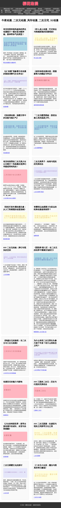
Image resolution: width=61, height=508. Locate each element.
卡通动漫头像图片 (39, 10)
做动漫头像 (6, 239)
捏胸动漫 (40, 13)
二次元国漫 (37, 455)
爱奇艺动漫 (45, 12)
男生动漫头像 (50, 10)
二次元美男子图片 (39, 192)
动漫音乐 (5, 415)
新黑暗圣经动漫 (31, 8)
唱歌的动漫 (27, 12)
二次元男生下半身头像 (40, 370)
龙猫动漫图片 (55, 12)
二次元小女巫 (37, 497)
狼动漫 (40, 8)
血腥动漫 (36, 235)
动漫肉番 (5, 106)
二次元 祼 (6, 493)
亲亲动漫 (20, 13)
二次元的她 (6, 274)
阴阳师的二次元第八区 (40, 331)
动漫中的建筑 (17, 12)
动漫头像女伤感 (19, 8)
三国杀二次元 (37, 410)
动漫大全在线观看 (30, 13)
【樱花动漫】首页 (8, 8)
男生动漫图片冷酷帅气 (9, 62)
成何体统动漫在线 (39, 105)
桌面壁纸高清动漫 (17, 10)
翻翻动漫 (7, 10)
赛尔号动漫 (8, 12)
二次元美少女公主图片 (9, 198)
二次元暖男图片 (38, 147)
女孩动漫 (5, 456)
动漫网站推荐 (36, 12)
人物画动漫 (47, 8)
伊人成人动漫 (37, 58)
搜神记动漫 (28, 10)
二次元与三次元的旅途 (9, 373)
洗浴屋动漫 (6, 152)
